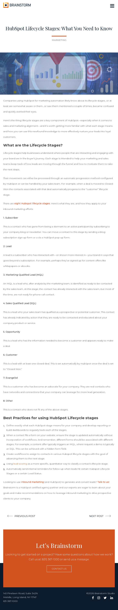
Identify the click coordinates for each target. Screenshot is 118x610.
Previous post (25, 516)
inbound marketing (32, 482)
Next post (96, 516)
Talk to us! (103, 482)
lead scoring (20, 463)
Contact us (59, 568)
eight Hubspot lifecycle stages (32, 203)
